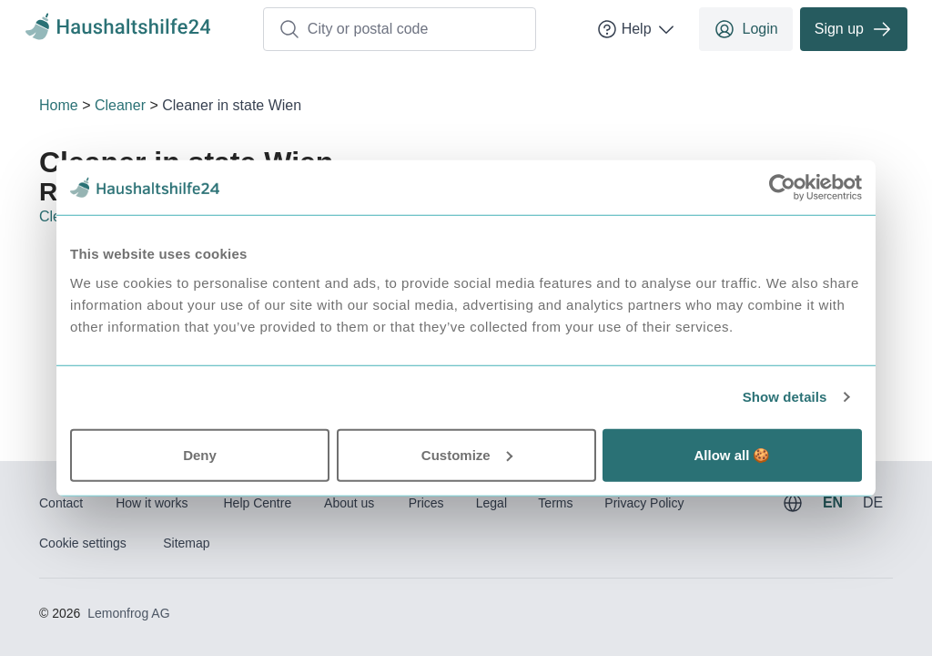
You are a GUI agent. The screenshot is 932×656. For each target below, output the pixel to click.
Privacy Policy (644, 503)
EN (833, 502)
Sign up (854, 29)
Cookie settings (83, 543)
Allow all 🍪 (732, 454)
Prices (426, 503)
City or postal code (354, 29)
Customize (466, 454)
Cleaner (120, 105)
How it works (151, 503)
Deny (200, 454)
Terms (555, 503)
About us (349, 503)
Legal (491, 503)
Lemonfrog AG (128, 613)
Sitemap (186, 543)
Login (746, 29)
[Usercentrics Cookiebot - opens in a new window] (782, 187)
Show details (785, 397)
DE (873, 502)
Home (58, 105)
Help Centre (257, 503)
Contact (61, 503)
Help (636, 29)
